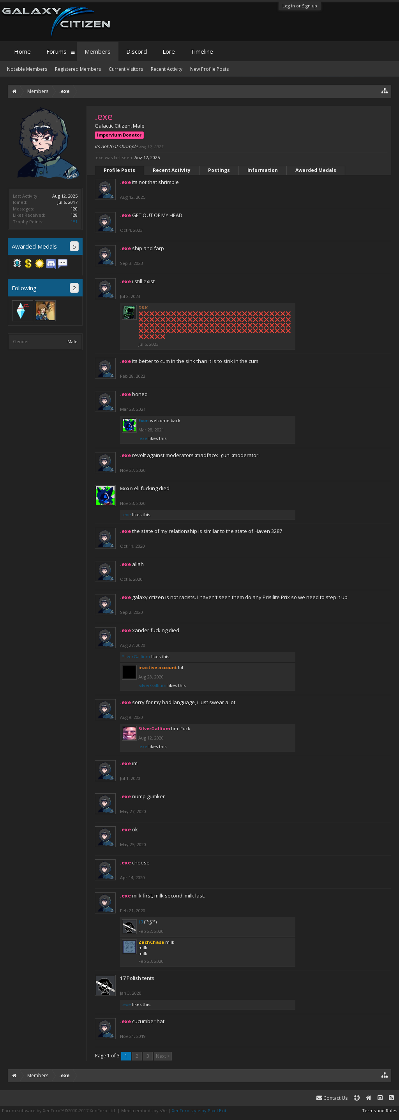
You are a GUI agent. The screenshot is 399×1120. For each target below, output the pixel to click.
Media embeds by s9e (144, 1110)
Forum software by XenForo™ (59, 1110)
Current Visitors (126, 69)
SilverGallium (136, 656)
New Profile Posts (209, 69)
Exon (143, 420)
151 (74, 221)
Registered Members (78, 69)
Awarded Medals (315, 170)
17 (140, 922)
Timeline (202, 51)
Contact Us (332, 1098)
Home (22, 51)
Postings (219, 170)
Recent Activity (172, 170)
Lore (168, 51)
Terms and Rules (379, 1110)
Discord (136, 51)
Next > (163, 1056)
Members (98, 51)
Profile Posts (119, 170)
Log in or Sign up (299, 6)
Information (262, 170)
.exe (142, 438)
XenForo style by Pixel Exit (199, 1110)
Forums (56, 51)
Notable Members (27, 69)
